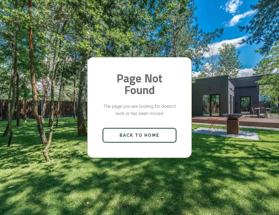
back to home (139, 135)
